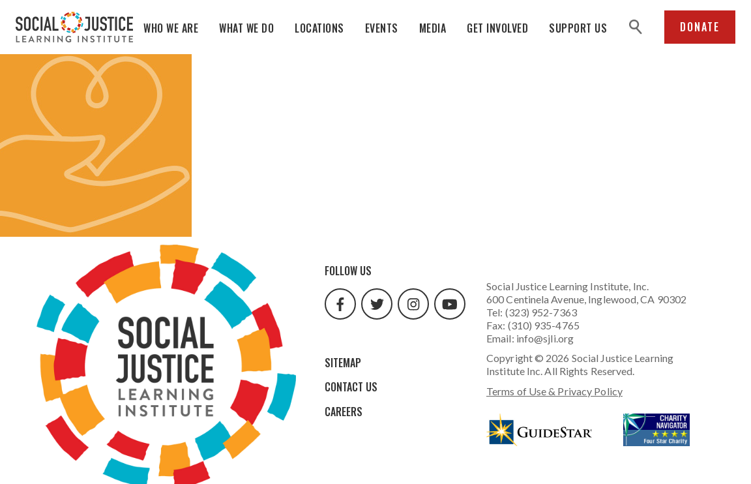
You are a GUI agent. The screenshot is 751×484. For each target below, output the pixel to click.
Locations (319, 28)
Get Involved (497, 28)
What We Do (246, 28)
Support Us (578, 28)
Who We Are (170, 28)
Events (381, 28)
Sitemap (343, 363)
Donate (700, 27)
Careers (343, 411)
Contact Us (351, 387)
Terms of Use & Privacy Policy (554, 391)
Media (433, 28)
